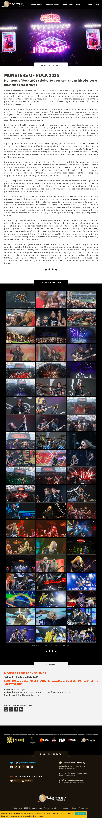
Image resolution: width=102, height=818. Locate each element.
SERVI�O (51, 664)
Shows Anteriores (52, 4)
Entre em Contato (92, 4)
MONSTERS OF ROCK (51, 65)
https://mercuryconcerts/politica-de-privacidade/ (26, 816)
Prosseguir (80, 813)
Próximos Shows (35, 4)
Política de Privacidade (79, 808)
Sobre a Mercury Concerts (72, 4)
